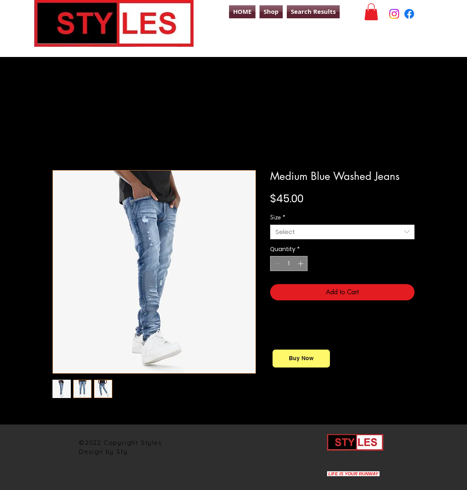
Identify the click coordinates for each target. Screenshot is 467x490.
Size (278, 217)
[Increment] (301, 263)
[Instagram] (394, 13)
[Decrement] (276, 263)
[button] (371, 11)
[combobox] (342, 232)
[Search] (424, 41)
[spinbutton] (289, 263)
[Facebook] (409, 13)
